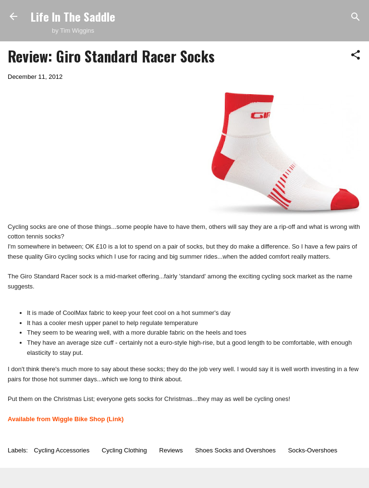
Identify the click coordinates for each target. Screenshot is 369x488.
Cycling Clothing (124, 450)
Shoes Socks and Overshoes (235, 450)
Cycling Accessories (62, 450)
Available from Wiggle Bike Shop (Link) (65, 419)
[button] (355, 55)
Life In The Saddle (73, 16)
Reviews (171, 450)
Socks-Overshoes (312, 450)
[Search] (355, 17)
